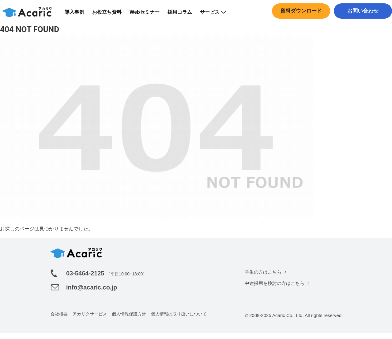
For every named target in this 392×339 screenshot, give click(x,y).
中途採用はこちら (361, 26)
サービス (217, 15)
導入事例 (78, 15)
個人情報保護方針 (129, 320)
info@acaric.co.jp (91, 293)
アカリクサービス (90, 320)
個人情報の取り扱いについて (179, 320)
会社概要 (59, 320)
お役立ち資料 (111, 15)
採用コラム (183, 15)
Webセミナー (148, 15)
